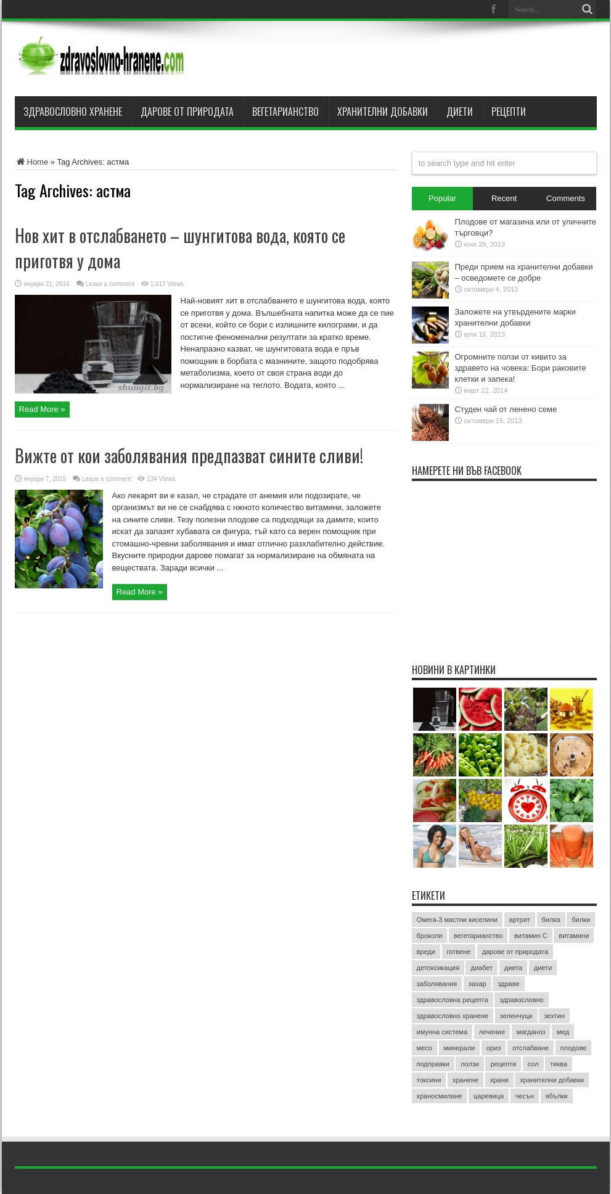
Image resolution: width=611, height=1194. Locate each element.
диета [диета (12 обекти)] (513, 967)
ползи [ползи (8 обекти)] (469, 1064)
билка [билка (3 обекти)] (551, 919)
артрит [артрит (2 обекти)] (519, 919)
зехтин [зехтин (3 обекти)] (554, 1015)
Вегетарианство (285, 111)
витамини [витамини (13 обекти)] (574, 935)
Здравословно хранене (72, 111)
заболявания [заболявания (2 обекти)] (437, 983)
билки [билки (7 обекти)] (581, 919)
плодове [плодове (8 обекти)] (573, 1048)
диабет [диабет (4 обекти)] (481, 967)
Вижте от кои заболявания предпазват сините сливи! (189, 455)
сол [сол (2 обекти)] (533, 1064)
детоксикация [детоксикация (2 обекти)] (438, 967)
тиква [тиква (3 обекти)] (558, 1064)
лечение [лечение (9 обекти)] (492, 1031)
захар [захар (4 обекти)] (477, 983)
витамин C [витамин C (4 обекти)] (530, 935)
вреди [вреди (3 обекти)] (426, 951)
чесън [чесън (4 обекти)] (524, 1096)
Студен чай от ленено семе (506, 409)
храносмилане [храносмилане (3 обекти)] (439, 1096)
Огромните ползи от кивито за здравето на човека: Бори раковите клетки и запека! (520, 368)
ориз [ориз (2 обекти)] (493, 1048)
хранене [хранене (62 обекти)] (465, 1080)
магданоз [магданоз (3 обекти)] (531, 1031)
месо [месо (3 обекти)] (424, 1048)
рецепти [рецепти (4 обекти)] (503, 1064)
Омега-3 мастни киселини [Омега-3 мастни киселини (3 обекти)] (457, 919)
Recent (504, 198)
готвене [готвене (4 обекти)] (459, 951)
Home (32, 162)
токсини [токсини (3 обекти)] (429, 1080)
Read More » (42, 409)
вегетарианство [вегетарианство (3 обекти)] (478, 935)
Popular (442, 198)
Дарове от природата (187, 111)
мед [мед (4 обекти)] (563, 1031)
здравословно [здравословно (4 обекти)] (521, 999)
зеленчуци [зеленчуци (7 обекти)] (516, 1015)
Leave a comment (110, 284)
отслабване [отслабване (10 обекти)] (530, 1048)
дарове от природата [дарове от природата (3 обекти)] (515, 951)
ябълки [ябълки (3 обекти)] (557, 1096)
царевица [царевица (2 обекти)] (489, 1096)
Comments (565, 198)
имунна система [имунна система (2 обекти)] (442, 1031)
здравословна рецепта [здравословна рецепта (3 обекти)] (452, 999)
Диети (459, 111)
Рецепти (508, 111)
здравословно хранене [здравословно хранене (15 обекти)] (453, 1015)
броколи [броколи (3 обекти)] (430, 935)
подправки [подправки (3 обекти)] (433, 1064)
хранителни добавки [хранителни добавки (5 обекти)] (552, 1080)
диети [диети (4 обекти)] (543, 967)
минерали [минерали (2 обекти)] (459, 1048)
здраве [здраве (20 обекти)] (508, 983)
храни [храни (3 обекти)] (499, 1080)
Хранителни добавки (382, 111)
